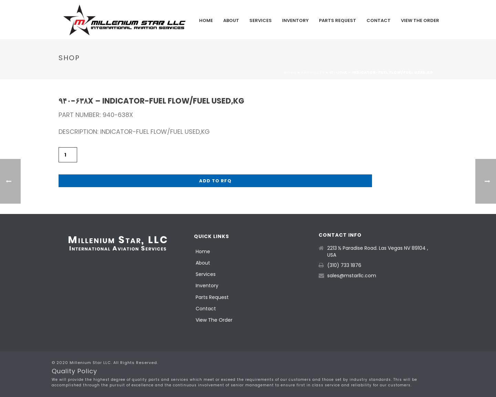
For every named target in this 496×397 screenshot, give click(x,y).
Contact (378, 20)
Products (313, 72)
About (231, 20)
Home (206, 20)
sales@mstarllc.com (351, 275)
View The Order (420, 20)
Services (260, 20)
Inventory (295, 20)
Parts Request (337, 20)
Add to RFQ (215, 181)
